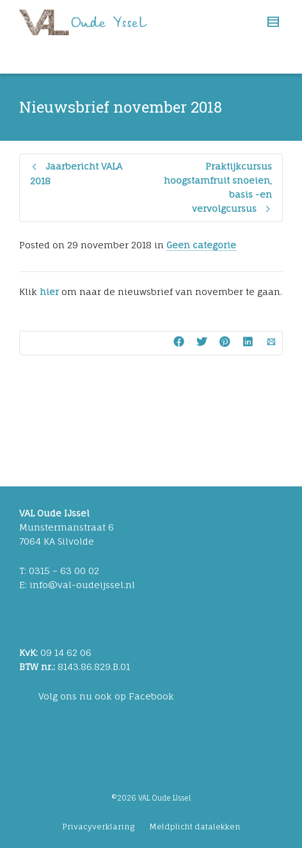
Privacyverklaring (98, 826)
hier (49, 291)
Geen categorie (201, 244)
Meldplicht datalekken (195, 826)
